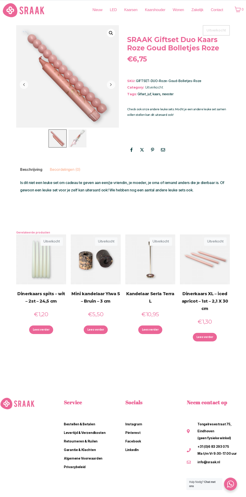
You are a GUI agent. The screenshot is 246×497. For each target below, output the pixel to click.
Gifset (142, 94)
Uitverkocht (154, 87)
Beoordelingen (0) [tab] (65, 169)
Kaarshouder (155, 9)
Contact (217, 9)
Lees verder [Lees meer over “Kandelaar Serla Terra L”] (150, 330)
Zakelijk (197, 9)
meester (168, 94)
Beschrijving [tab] (31, 169)
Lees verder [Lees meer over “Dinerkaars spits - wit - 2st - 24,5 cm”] (41, 330)
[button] (111, 33)
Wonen (178, 9)
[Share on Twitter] (142, 149)
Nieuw (97, 9)
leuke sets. (167, 109)
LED (113, 9)
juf (149, 94)
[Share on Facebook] (131, 149)
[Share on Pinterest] (152, 149)
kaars (156, 94)
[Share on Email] (163, 149)
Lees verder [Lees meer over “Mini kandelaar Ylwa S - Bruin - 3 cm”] (95, 330)
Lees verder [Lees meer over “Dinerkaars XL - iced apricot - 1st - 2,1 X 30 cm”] (204, 338)
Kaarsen (131, 9)
